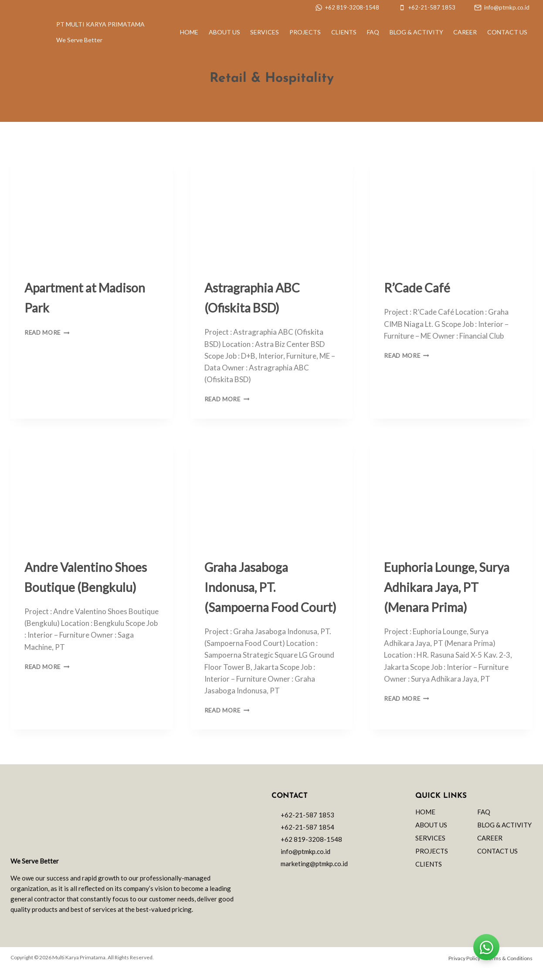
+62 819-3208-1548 (311, 839)
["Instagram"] (292, 881)
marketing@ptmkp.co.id (314, 863)
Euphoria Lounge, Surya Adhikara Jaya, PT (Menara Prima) (446, 587)
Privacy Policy (464, 958)
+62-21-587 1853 (307, 815)
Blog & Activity (416, 32)
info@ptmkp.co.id (305, 851)
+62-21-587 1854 (307, 827)
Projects (305, 32)
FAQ (373, 32)
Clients (343, 32)
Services (264, 32)
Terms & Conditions (509, 958)
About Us (224, 32)
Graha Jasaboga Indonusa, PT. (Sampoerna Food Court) (270, 587)
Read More (47, 332)
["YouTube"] (335, 881)
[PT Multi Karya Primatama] (22, 32)
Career (465, 32)
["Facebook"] (306, 881)
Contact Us (507, 32)
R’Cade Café (417, 287)
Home (189, 32)
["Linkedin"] (321, 881)
